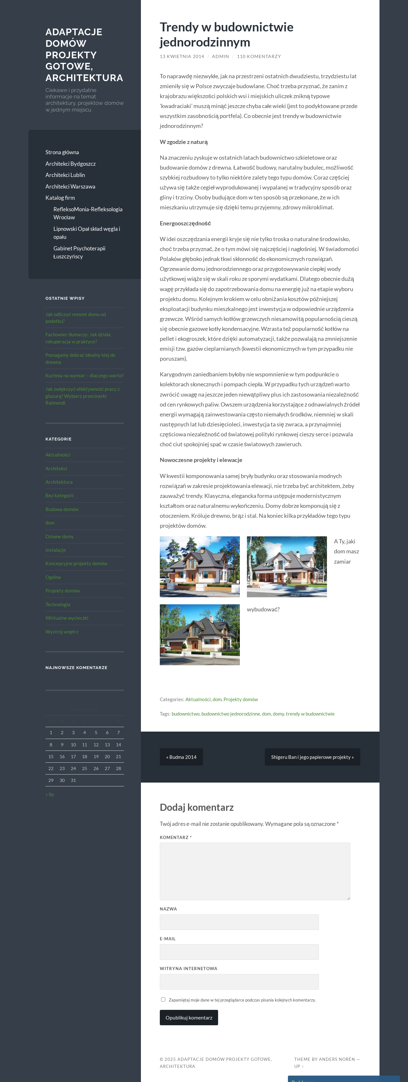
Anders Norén (337, 1059)
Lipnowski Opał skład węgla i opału (86, 232)
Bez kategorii (59, 495)
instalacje (55, 550)
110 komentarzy (259, 56)
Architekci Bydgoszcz (70, 163)
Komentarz (176, 837)
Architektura (59, 482)
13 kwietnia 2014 (182, 56)
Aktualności (58, 454)
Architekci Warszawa (70, 186)
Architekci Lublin (65, 175)
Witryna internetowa (188, 968)
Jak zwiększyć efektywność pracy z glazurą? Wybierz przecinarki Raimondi (82, 396)
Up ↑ (299, 1066)
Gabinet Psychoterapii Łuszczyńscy (79, 252)
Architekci (56, 468)
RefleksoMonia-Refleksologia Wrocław (88, 213)
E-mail (168, 938)
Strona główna (62, 152)
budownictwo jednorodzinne (230, 714)
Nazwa (168, 908)
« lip (49, 794)
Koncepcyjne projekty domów (76, 563)
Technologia (57, 604)
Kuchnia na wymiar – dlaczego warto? (84, 375)
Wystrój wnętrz (62, 631)
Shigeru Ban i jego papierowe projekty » (312, 757)
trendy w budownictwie (310, 714)
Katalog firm (60, 197)
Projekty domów (62, 590)
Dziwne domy (59, 536)
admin (220, 56)
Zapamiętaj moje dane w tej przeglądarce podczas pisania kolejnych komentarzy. (242, 999)
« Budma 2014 (181, 757)
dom (49, 522)
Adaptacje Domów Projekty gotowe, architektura (84, 54)
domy (278, 714)
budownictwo (186, 714)
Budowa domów (61, 509)
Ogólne (53, 577)
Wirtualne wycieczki (66, 618)
